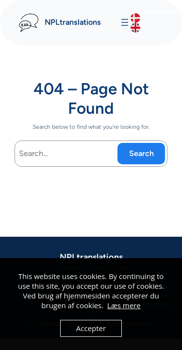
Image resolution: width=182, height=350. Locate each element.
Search (141, 153)
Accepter (91, 328)
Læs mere (124, 305)
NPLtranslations (73, 22)
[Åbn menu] (125, 22)
